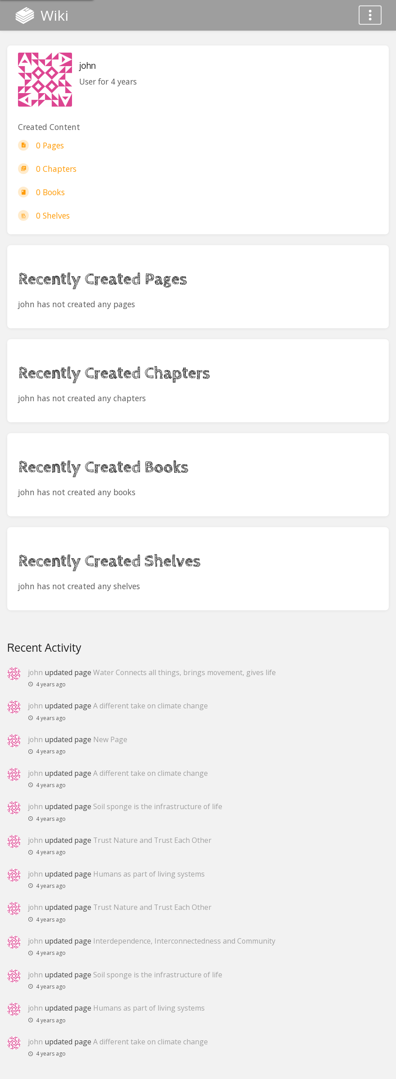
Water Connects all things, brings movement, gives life (184, 672)
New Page (110, 739)
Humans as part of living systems (149, 874)
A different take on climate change (150, 706)
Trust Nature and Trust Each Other (152, 840)
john (35, 672)
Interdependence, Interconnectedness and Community (184, 941)
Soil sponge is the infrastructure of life (157, 806)
